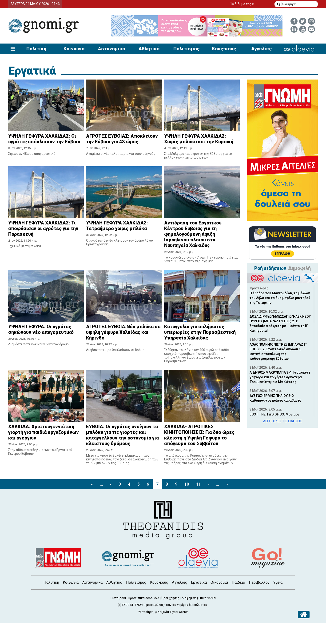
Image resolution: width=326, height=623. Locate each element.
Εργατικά (32, 70)
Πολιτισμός (186, 49)
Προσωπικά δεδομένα (143, 598)
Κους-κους (224, 49)
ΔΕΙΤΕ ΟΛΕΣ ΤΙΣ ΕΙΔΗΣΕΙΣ (282, 421)
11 (198, 484)
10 (186, 484)
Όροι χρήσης (170, 598)
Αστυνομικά (111, 49)
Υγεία (277, 582)
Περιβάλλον (259, 582)
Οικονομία (219, 582)
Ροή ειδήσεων (270, 268)
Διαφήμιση (188, 598)
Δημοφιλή (299, 268)
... (101, 484)
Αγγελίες (261, 49)
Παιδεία (238, 582)
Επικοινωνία (207, 598)
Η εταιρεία (118, 598)
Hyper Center (179, 612)
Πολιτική (36, 49)
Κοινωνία (74, 49)
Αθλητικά (149, 49)
